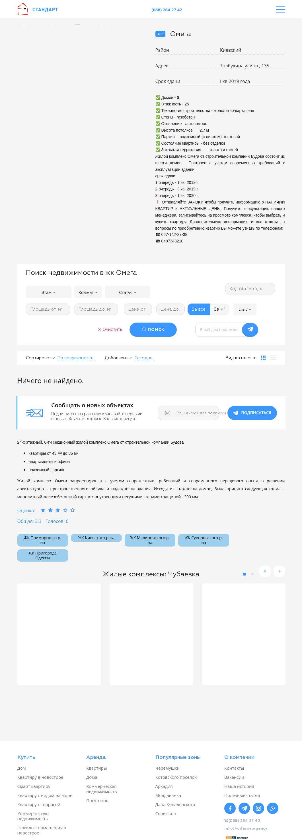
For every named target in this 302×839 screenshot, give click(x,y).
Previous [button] (265, 571)
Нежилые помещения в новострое (41, 830)
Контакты (234, 768)
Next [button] (279, 571)
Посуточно (97, 800)
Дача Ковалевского (175, 804)
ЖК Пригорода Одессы (42, 555)
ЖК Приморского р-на (42, 540)
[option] (59, 634)
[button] (245, 309)
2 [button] (252, 574)
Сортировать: (40, 358)
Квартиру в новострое (40, 777)
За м (219, 309)
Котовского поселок (176, 777)
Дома (91, 777)
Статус (127, 292)
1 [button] (244, 574)
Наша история (239, 786)
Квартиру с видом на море (45, 795)
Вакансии (234, 777)
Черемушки (167, 768)
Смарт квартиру (33, 786)
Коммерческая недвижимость (101, 788)
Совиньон (165, 813)
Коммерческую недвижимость (33, 816)
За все (199, 309)
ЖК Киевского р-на (96, 537)
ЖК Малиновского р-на (150, 540)
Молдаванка (168, 795)
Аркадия (164, 786)
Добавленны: (118, 358)
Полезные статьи (242, 795)
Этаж (49, 292)
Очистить (112, 329)
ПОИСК (156, 330)
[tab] (263, 358)
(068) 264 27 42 (166, 9)
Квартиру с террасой (38, 804)
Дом (21, 768)
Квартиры (96, 768)
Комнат (88, 292)
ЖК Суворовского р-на (203, 540)
